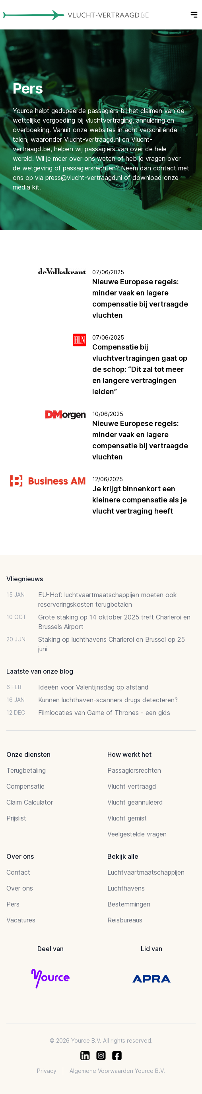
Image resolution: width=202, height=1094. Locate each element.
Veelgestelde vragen (137, 834)
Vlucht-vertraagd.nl (92, 139)
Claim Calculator (29, 802)
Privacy (46, 1070)
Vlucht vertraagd (131, 786)
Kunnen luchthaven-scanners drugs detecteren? (108, 700)
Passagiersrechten (134, 770)
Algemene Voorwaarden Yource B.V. (117, 1070)
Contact (18, 872)
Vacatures (20, 920)
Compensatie (25, 786)
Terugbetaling (26, 770)
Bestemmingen (128, 904)
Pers (12, 904)
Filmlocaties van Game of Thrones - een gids (104, 713)
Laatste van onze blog (39, 671)
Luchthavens (126, 888)
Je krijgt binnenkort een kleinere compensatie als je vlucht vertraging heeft (139, 499)
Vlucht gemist (127, 818)
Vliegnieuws (24, 579)
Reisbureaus (124, 920)
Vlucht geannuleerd (135, 802)
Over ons (19, 888)
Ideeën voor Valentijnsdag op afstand (93, 687)
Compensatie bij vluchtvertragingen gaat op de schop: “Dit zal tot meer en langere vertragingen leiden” (139, 369)
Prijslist (16, 818)
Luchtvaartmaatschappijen (146, 872)
